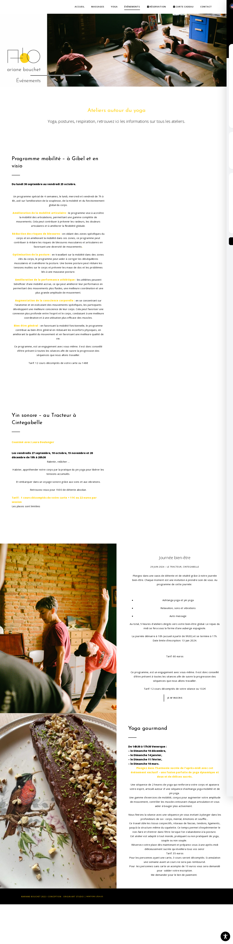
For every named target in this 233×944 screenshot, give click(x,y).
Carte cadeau (183, 6)
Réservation (156, 6)
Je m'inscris (175, 697)
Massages (97, 6)
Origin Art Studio (73, 896)
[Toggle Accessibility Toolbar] (225, 936)
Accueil (80, 6)
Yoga (114, 6)
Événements (132, 6)
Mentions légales (96, 896)
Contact (206, 6)
